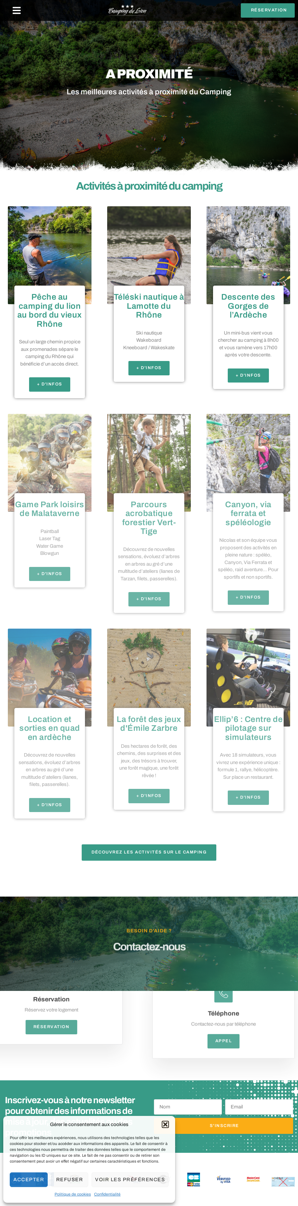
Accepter (28, 1179)
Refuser (69, 1179)
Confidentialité (107, 1194)
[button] (165, 1124)
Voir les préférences (130, 1179)
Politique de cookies (73, 1194)
